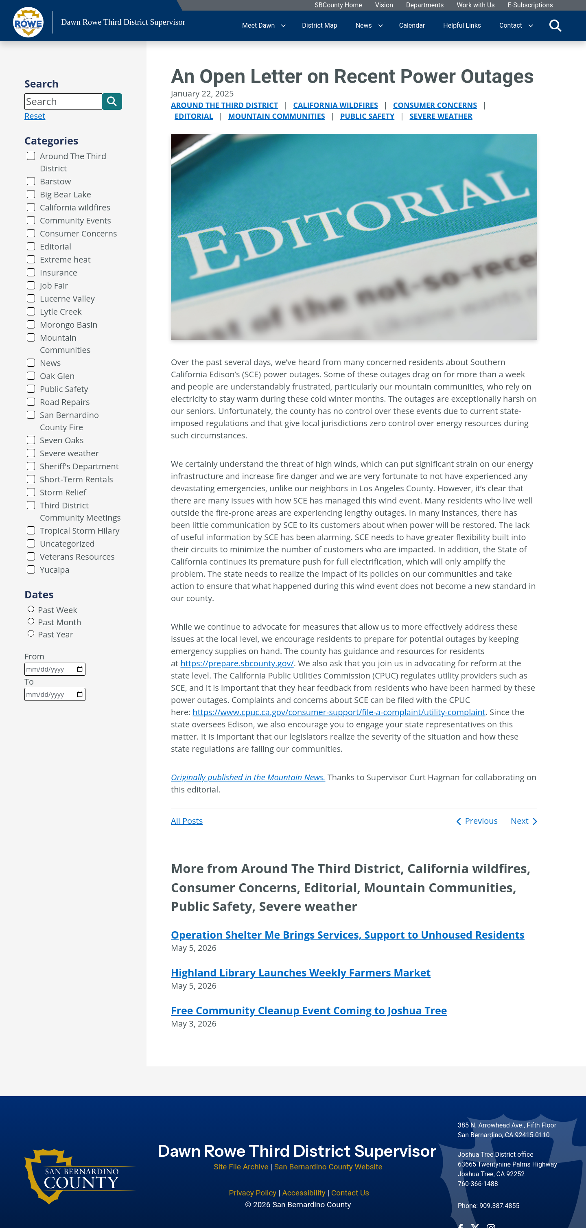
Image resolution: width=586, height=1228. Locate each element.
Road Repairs (65, 401)
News (364, 25)
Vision (384, 5)
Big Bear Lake (65, 194)
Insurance (58, 272)
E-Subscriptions (530, 5)
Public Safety (64, 388)
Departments (425, 5)
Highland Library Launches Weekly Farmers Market (301, 972)
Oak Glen (57, 375)
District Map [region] (319, 25)
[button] (112, 101)
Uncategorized (67, 543)
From (54, 663)
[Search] (63, 101)
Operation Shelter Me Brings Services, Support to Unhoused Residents (348, 934)
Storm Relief (63, 492)
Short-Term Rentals (76, 479)
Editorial (55, 246)
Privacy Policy (252, 1187)
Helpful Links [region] (462, 25)
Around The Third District (73, 162)
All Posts (187, 820)
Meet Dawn (258, 25)
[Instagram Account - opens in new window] (491, 1223)
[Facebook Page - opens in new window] (461, 1223)
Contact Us (350, 1187)
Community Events (75, 220)
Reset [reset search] (34, 115)
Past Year (55, 634)
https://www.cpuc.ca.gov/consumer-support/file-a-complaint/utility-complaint (338, 712)
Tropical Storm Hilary (80, 530)
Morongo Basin (68, 324)
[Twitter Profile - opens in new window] (475, 1223)
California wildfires (75, 207)
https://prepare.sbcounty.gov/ (236, 663)
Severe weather (69, 453)
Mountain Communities (65, 343)
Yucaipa (55, 569)
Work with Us (475, 5)
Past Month (59, 622)
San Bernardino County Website (328, 1161)
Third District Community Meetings (80, 511)
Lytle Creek (61, 311)
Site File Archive (241, 1161)
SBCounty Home (338, 5)
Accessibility (303, 1187)
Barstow (55, 181)
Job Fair (54, 285)
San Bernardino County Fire (69, 421)
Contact (510, 25)
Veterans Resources (77, 556)
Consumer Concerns (78, 233)
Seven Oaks (62, 440)
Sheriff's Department (79, 466)
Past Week (57, 609)
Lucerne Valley (67, 298)
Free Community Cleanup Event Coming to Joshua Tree (309, 1010)
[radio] (31, 609)
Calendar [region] (412, 25)
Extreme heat (65, 259)
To (54, 688)
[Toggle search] (555, 25)
